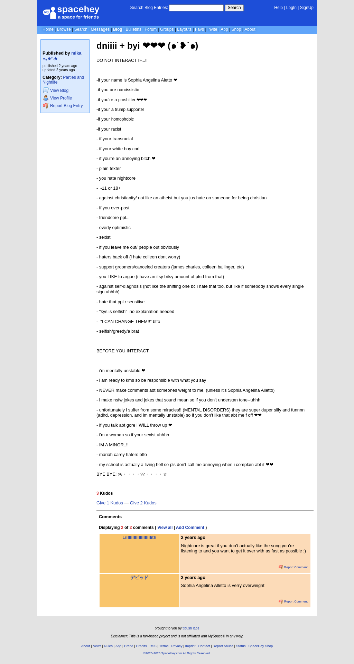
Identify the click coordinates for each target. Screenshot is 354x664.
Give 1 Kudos (109, 503)
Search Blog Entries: (149, 7)
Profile (57, 98)
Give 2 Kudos (143, 503)
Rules (108, 646)
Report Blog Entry (63, 105)
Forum (151, 29)
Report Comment (293, 567)
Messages (100, 29)
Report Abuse (223, 646)
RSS (153, 646)
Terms (164, 646)
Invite (212, 29)
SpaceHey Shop (261, 646)
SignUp (307, 7)
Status (241, 646)
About (249, 29)
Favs (199, 29)
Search (234, 7)
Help (278, 7)
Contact (204, 646)
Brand (128, 646)
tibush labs (191, 628)
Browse (64, 29)
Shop (236, 29)
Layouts (184, 29)
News (97, 646)
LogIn (291, 7)
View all (165, 527)
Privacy (176, 646)
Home (48, 29)
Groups (167, 29)
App (224, 29)
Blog (117, 29)
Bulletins (133, 29)
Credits (141, 646)
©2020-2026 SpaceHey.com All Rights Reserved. (177, 653)
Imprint (190, 646)
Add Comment (190, 527)
